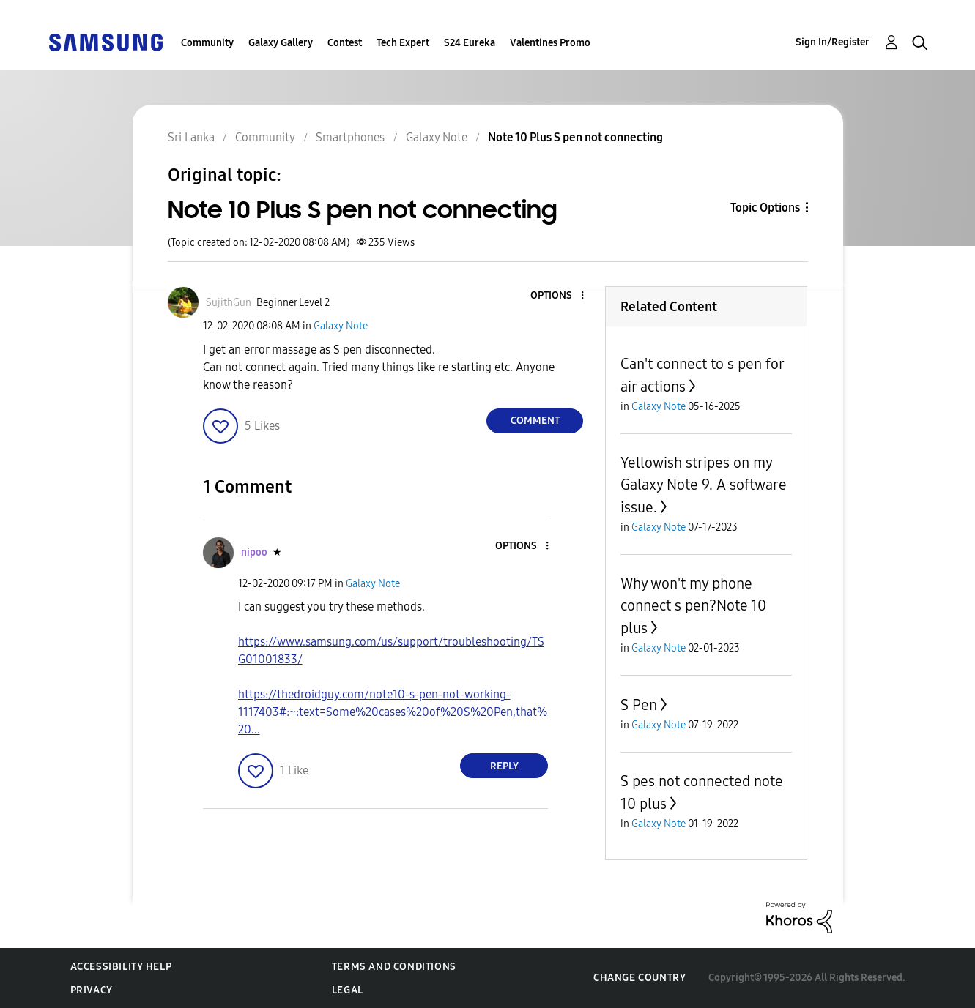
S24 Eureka (469, 43)
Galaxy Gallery (280, 43)
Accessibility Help (121, 966)
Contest (344, 43)
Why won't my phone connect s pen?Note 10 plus (693, 606)
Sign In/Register (833, 42)
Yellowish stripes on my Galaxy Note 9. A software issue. (703, 485)
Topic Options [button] (765, 207)
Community (207, 43)
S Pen (638, 705)
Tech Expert (403, 43)
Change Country (639, 977)
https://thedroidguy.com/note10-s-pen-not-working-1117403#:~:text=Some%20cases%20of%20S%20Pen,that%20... (392, 711)
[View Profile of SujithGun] (228, 302)
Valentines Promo (550, 43)
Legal (347, 990)
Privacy (91, 990)
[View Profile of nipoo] (254, 552)
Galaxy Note (341, 326)
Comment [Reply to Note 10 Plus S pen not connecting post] (535, 420)
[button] (558, 296)
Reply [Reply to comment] (504, 766)
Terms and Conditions (394, 966)
